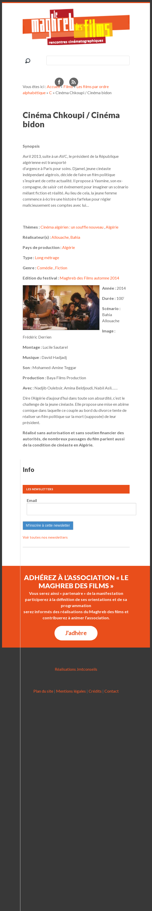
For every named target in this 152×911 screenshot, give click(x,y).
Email (32, 500)
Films (68, 86)
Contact (111, 691)
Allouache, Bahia (65, 237)
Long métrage (47, 257)
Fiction (61, 267)
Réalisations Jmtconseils (76, 669)
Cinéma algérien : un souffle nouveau (71, 227)
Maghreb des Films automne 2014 (89, 277)
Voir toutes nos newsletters (45, 537)
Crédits (95, 691)
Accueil (53, 86)
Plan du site (43, 691)
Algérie (112, 227)
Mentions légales (71, 691)
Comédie (45, 267)
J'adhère (76, 632)
